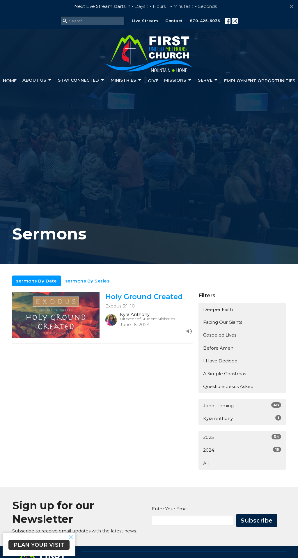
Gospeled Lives (219, 335)
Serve (208, 80)
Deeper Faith (218, 309)
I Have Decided (220, 361)
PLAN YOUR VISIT (39, 545)
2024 (242, 450)
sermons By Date (36, 281)
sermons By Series (87, 281)
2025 (242, 437)
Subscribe (257, 520)
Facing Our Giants (222, 322)
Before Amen (218, 348)
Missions (178, 80)
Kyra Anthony (242, 418)
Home (10, 80)
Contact (173, 20)
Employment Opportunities (259, 80)
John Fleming (242, 405)
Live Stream (145, 20)
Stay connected (81, 80)
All (206, 463)
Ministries (126, 80)
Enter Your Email (170, 509)
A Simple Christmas (224, 373)
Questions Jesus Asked (228, 386)
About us (37, 80)
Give (153, 80)
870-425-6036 (205, 20)
